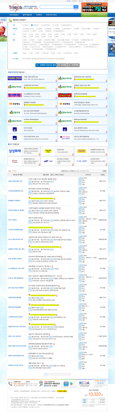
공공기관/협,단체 (48, 47)
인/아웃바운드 (46, 25)
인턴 (60, 53)
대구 (51, 34)
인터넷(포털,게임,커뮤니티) (52, 42)
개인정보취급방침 (24, 391)
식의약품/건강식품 (71, 44)
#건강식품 (48, 58)
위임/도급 (46, 53)
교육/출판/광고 (95, 44)
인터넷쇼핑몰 (37, 42)
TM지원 (56, 25)
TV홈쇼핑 (76, 40)
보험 (25, 40)
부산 (44, 34)
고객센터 (105, 1)
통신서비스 (27, 42)
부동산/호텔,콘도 (45, 44)
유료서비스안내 (90, 1)
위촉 (54, 53)
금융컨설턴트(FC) (67, 25)
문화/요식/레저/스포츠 (30, 44)
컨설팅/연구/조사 (61, 47)
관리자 (34, 31)
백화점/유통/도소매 (88, 40)
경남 (38, 36)
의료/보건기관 (83, 44)
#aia (57, 58)
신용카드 (33, 40)
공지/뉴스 (99, 1)
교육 (41, 31)
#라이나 (54, 58)
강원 (89, 34)
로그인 (69, 1)
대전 (63, 34)
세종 (70, 34)
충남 (25, 36)
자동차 (26, 47)
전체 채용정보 (14, 15)
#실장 (37, 58)
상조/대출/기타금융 (64, 40)
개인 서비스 (88, 15)
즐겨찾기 (82, 1)
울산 (83, 34)
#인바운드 (28, 58)
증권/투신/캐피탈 (50, 40)
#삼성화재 (61, 58)
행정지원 (49, 31)
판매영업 (49, 28)
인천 (57, 34)
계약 (32, 53)
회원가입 (75, 1)
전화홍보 (57, 28)
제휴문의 (53, 391)
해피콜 (77, 28)
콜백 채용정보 (27, 15)
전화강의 (97, 28)
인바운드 (26, 25)
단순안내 (26, 31)
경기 (38, 34)
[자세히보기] (91, 405)
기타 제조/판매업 (38, 49)
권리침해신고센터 (35, 391)
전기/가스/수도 (36, 47)
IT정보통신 (27, 49)
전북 (44, 36)
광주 (76, 34)
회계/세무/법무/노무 (91, 47)
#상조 (24, 58)
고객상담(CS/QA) (29, 28)
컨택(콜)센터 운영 (51, 49)
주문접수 (40, 28)
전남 (51, 36)
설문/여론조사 (67, 28)
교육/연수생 (68, 53)
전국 (25, 34)
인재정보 (39, 15)
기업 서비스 (101, 15)
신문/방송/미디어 (68, 42)
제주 (57, 36)
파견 (38, 53)
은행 (40, 40)
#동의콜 (33, 58)
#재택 (40, 58)
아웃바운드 (36, 25)
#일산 (44, 58)
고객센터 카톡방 (61, 391)
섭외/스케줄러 (87, 28)
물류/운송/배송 (81, 42)
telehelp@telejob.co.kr (50, 405)
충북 (95, 34)
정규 (25, 53)
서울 (32, 34)
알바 (77, 53)
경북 (32, 36)
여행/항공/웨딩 (58, 44)
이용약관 (16, 391)
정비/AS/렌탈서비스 (75, 47)
